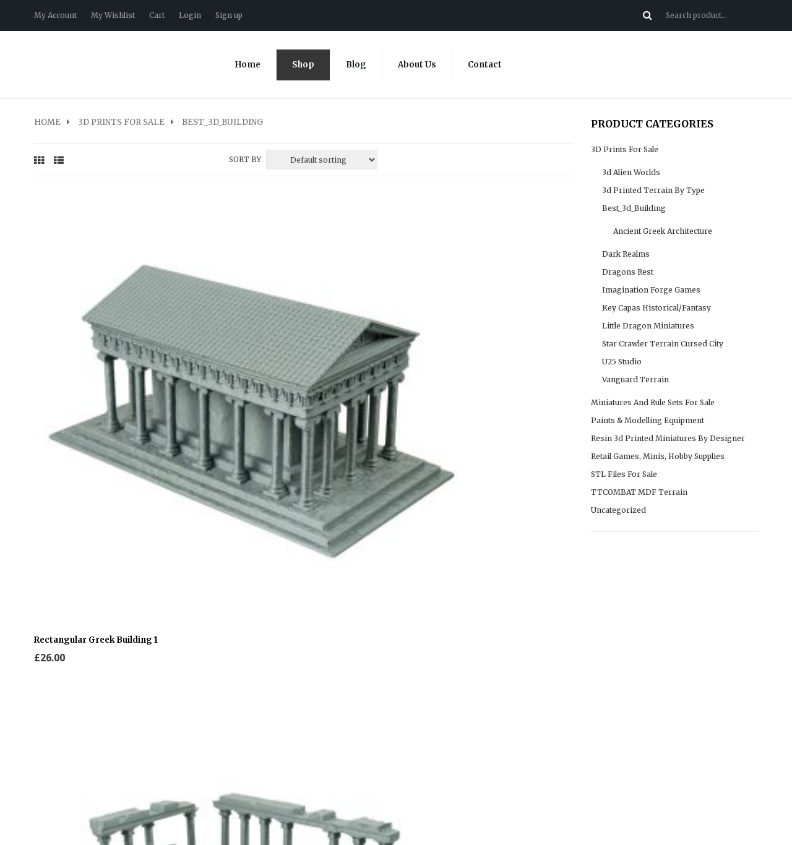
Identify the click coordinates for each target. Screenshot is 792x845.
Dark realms (626, 254)
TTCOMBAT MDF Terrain (639, 492)
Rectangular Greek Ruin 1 (226, 330)
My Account (55, 15)
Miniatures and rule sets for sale (653, 402)
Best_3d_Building (634, 208)
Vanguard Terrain (635, 379)
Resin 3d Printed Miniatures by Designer (668, 438)
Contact (485, 64)
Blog (356, 64)
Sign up (229, 15)
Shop (303, 64)
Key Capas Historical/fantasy (656, 307)
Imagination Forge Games (651, 289)
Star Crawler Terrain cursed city (662, 343)
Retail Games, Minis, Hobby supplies (658, 456)
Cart (157, 15)
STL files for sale (624, 474)
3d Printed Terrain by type (653, 190)
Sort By (245, 159)
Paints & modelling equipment (647, 420)
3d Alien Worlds (631, 172)
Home (247, 64)
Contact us (55, 679)
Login (190, 15)
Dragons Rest (627, 272)
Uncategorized (618, 510)
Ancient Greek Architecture (662, 231)
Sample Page (431, 679)
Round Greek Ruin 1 (353, 330)
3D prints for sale (121, 122)
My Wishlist (113, 15)
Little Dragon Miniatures (648, 325)
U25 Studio (622, 361)
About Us (417, 64)
